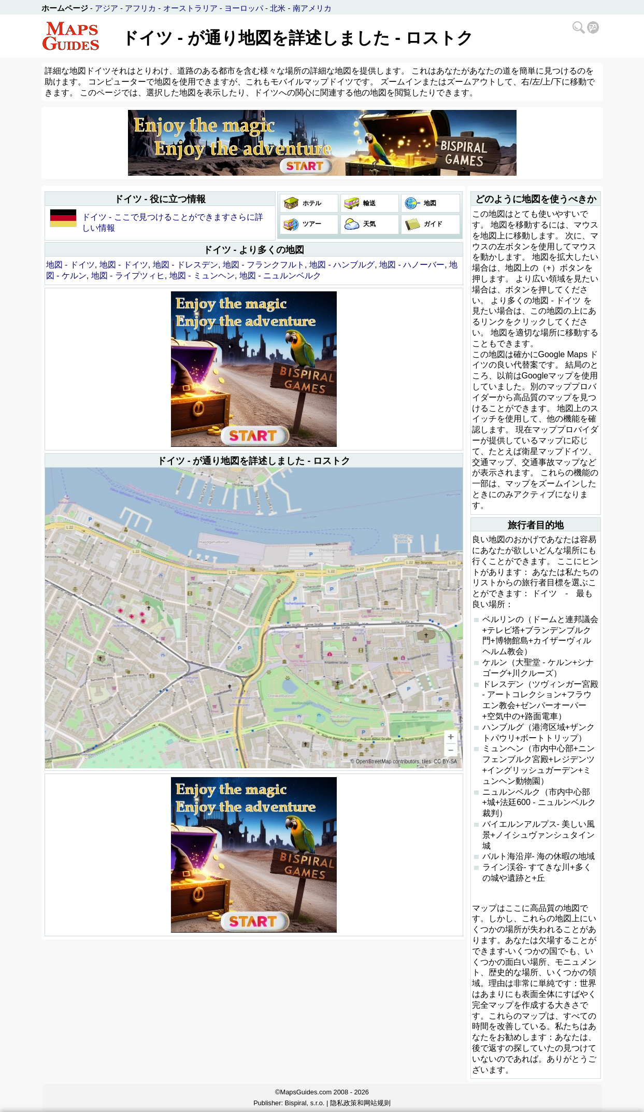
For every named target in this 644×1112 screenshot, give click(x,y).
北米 (277, 8)
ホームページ (64, 8)
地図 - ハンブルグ (342, 264)
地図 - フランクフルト (264, 264)
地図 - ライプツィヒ (128, 275)
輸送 (369, 203)
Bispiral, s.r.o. (305, 1103)
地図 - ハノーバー (412, 264)
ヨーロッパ (243, 8)
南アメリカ (312, 8)
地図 (429, 203)
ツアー (311, 224)
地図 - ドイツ (70, 264)
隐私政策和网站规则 (360, 1103)
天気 (369, 224)
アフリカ (140, 8)
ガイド (432, 224)
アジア (106, 8)
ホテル (311, 203)
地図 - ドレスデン (185, 264)
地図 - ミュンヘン (202, 275)
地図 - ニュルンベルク (280, 275)
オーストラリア (190, 8)
